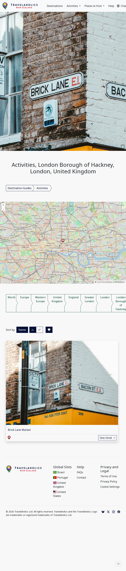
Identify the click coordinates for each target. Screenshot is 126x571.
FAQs (80, 472)
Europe (24, 297)
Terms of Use (108, 476)
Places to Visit (93, 6)
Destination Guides (20, 188)
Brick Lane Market (19, 430)
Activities (73, 6)
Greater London (89, 299)
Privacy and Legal (109, 469)
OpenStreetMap (104, 282)
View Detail (107, 437)
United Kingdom (57, 299)
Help (111, 6)
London (104, 297)
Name (22, 330)
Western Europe (40, 299)
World (11, 297)
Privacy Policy (108, 481)
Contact (81, 477)
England (74, 297)
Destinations (55, 6)
